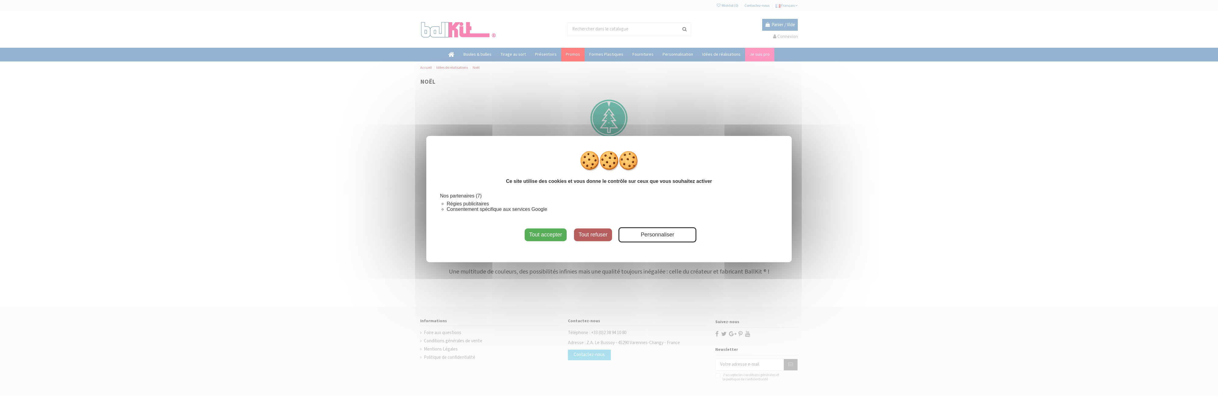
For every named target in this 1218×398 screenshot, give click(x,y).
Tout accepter (545, 235)
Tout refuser (593, 235)
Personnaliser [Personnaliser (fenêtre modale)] (657, 235)
